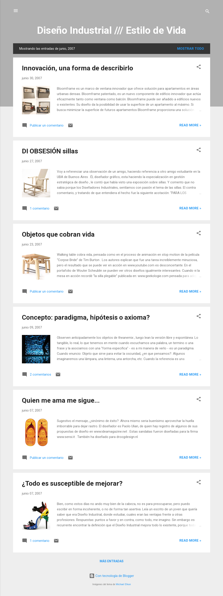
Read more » (190, 125)
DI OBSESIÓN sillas (50, 151)
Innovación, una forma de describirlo (77, 68)
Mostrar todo (190, 49)
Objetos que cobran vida (58, 234)
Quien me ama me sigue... (61, 400)
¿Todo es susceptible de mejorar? (72, 483)
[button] (198, 67)
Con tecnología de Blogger (111, 576)
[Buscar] (207, 12)
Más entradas (112, 561)
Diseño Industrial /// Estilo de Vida (111, 30)
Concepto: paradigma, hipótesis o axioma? (86, 317)
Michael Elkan (123, 584)
